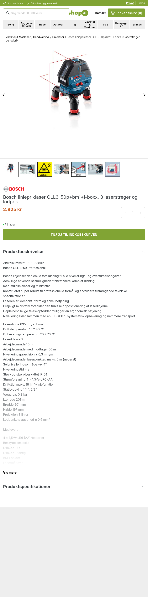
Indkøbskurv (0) (126, 13)
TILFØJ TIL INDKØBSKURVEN (74, 235)
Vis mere (10, 472)
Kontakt (100, 12)
